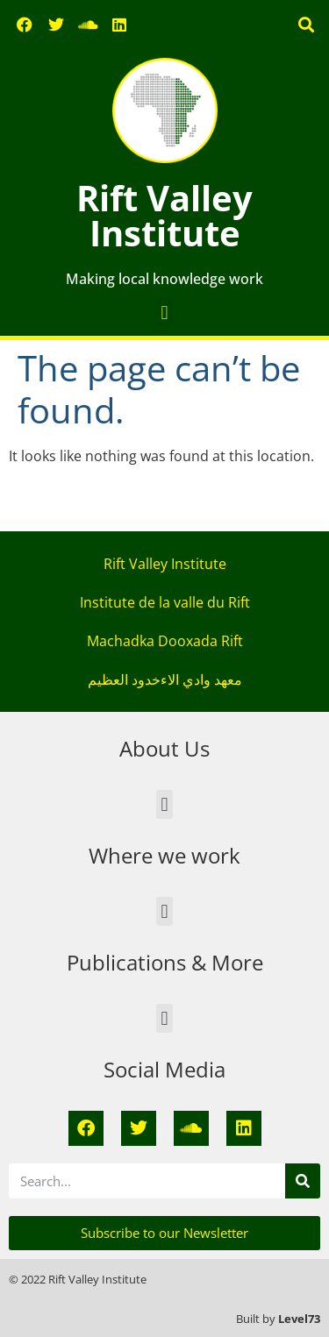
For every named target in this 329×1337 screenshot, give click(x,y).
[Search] (302, 1180)
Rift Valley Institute (164, 215)
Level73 (299, 1318)
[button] (305, 25)
